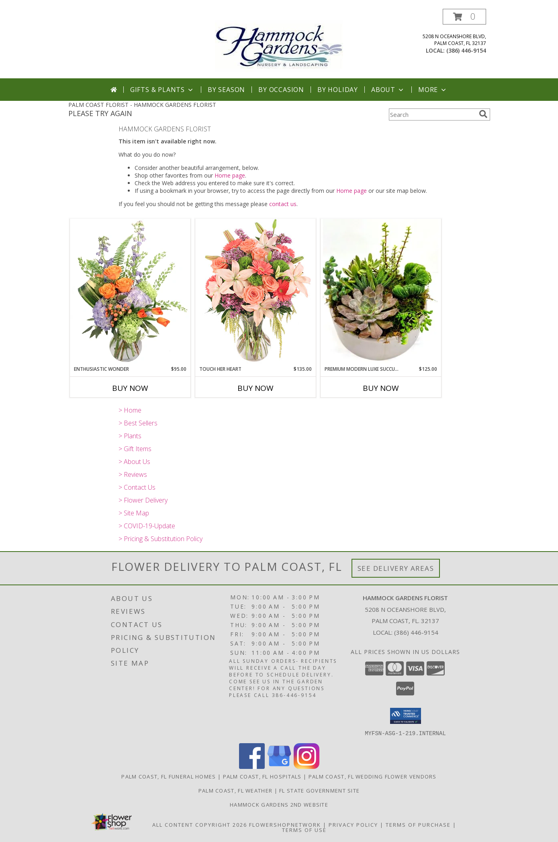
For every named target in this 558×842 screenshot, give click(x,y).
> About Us (134, 461)
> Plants (130, 435)
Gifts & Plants (162, 89)
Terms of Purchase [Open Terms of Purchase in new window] (418, 824)
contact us (282, 204)
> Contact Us (137, 487)
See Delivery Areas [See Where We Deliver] (396, 568)
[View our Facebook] (252, 766)
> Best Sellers (138, 423)
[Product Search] (432, 114)
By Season (226, 89)
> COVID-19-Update (147, 525)
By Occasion (281, 89)
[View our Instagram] (306, 766)
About (388, 89)
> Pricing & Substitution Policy (160, 538)
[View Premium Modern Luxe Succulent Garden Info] (381, 292)
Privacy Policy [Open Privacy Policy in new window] (353, 824)
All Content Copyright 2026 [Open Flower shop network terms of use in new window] (199, 824)
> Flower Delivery (143, 500)
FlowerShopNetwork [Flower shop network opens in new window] (285, 824)
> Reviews (133, 474)
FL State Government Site (319, 790)
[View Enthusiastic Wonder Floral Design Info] (130, 292)
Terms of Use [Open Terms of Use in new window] (304, 829)
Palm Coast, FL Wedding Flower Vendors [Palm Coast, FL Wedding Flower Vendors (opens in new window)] (373, 776)
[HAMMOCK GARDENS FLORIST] (279, 43)
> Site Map (134, 513)
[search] (483, 114)
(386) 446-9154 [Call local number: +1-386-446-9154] (466, 50)
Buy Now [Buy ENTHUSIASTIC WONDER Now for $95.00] (130, 388)
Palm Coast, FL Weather (235, 790)
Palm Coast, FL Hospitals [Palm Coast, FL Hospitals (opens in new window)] (262, 776)
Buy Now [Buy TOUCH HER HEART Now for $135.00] (255, 388)
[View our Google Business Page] (279, 766)
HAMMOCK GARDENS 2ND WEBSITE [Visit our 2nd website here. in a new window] (279, 804)
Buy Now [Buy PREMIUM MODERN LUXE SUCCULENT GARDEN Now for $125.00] (381, 388)
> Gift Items (135, 448)
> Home (130, 410)
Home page (230, 175)
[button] (464, 17)
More (433, 89)
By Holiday (337, 89)
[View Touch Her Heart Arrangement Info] (255, 292)
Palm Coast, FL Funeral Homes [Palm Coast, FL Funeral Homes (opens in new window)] (168, 776)
